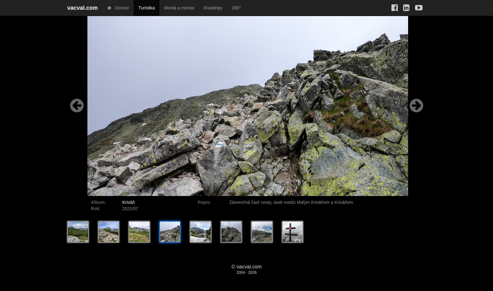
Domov (118, 7)
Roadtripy (212, 7)
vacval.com (82, 8)
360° (236, 7)
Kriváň (128, 202)
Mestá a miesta (179, 7)
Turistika (146, 7)
